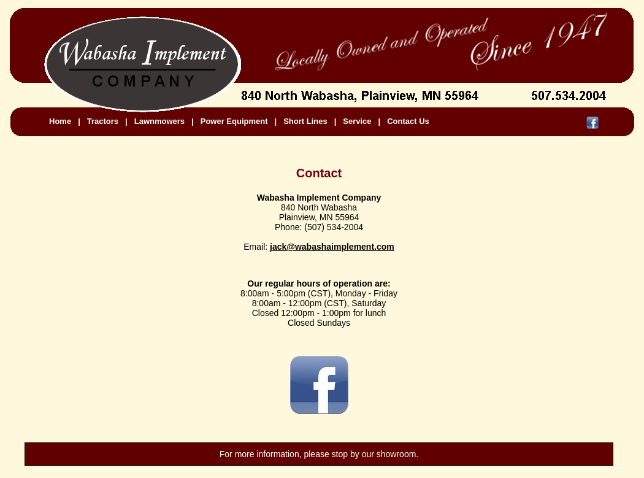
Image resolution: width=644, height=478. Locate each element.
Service (357, 121)
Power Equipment (234, 121)
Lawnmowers (159, 121)
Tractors (102, 121)
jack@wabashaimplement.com (332, 247)
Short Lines (305, 121)
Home (60, 121)
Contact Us (408, 121)
